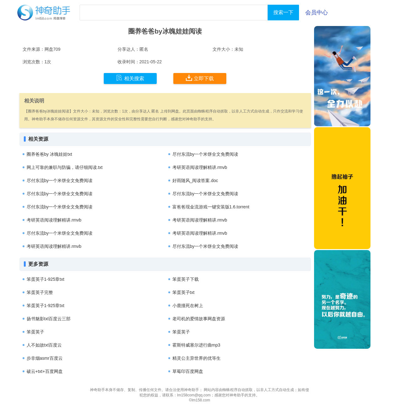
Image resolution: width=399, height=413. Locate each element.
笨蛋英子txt (183, 292)
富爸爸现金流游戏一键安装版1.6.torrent (210, 206)
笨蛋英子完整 (40, 292)
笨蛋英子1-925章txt (46, 279)
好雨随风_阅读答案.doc (195, 180)
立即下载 (200, 78)
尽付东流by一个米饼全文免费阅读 (205, 154)
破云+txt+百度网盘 (45, 371)
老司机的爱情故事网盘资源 (198, 318)
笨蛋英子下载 (185, 279)
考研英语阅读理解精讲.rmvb (199, 167)
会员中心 (316, 12)
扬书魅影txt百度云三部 (49, 318)
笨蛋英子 (35, 331)
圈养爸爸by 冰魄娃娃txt (49, 154)
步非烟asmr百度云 (45, 358)
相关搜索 (130, 78)
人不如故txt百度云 (44, 345)
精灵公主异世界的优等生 (196, 358)
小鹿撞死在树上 (187, 305)
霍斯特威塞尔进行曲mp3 (196, 345)
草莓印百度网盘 (187, 371)
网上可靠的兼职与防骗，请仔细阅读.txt (65, 167)
